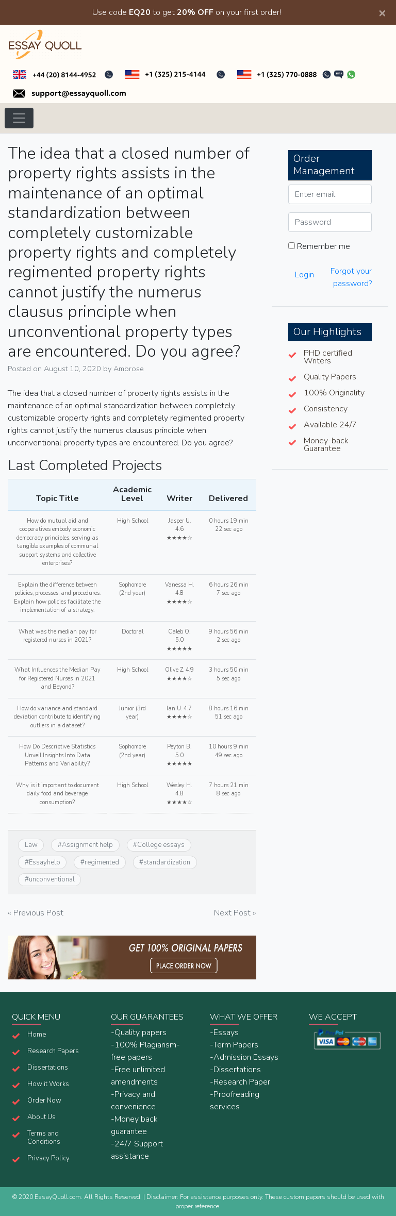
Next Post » (235, 913)
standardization (166, 862)
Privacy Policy (48, 1158)
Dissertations (47, 1067)
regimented (102, 862)
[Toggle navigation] (19, 118)
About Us (41, 1117)
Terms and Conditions (43, 1137)
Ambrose (128, 368)
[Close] (382, 12)
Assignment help (87, 844)
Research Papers (53, 1051)
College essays (161, 844)
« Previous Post (35, 913)
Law (31, 844)
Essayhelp (44, 862)
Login (304, 274)
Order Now (44, 1100)
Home (36, 1034)
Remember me (319, 246)
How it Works (48, 1084)
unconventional (52, 879)
